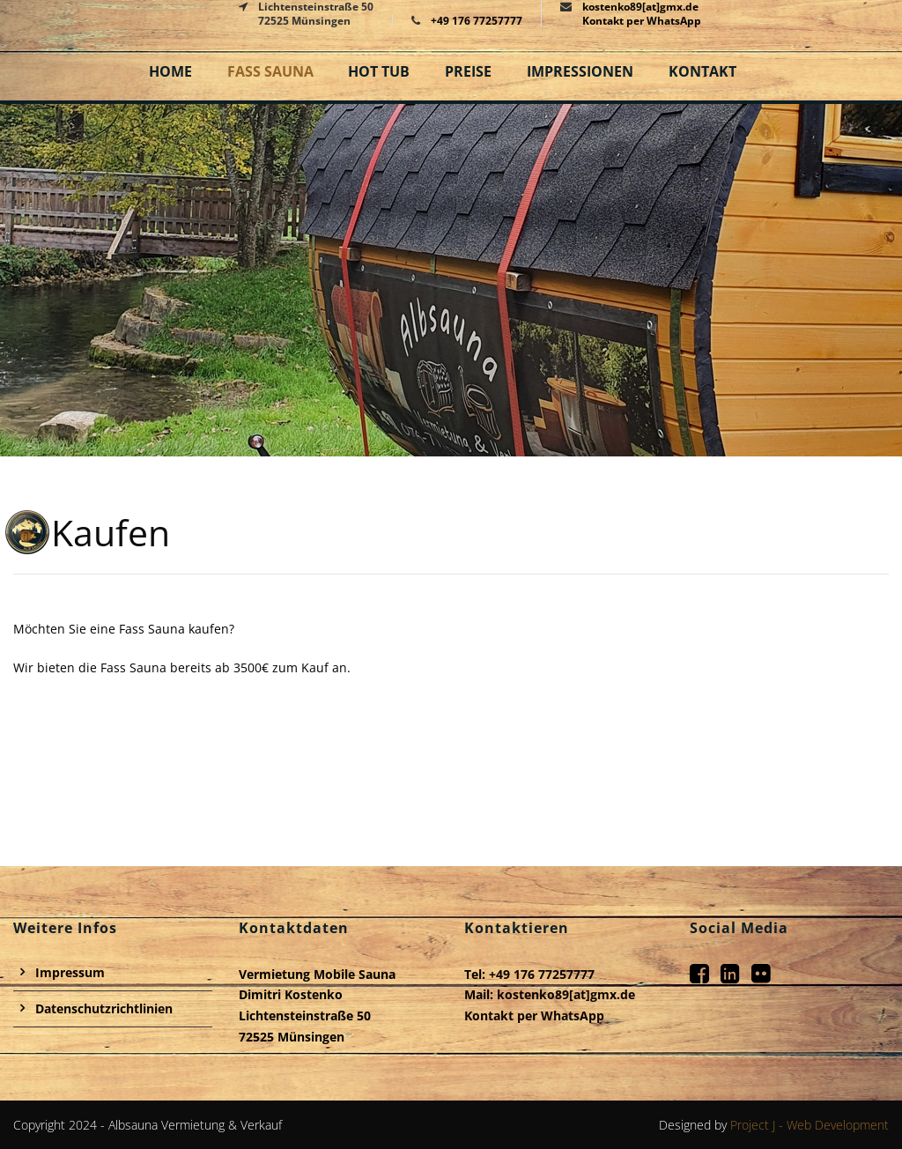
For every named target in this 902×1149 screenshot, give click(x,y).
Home (170, 71)
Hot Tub (379, 71)
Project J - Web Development (809, 1124)
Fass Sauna (270, 71)
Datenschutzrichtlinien (104, 1008)
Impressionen (580, 71)
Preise (468, 71)
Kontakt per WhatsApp (641, 20)
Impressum (70, 972)
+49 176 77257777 (476, 20)
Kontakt (702, 71)
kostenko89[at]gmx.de (566, 994)
